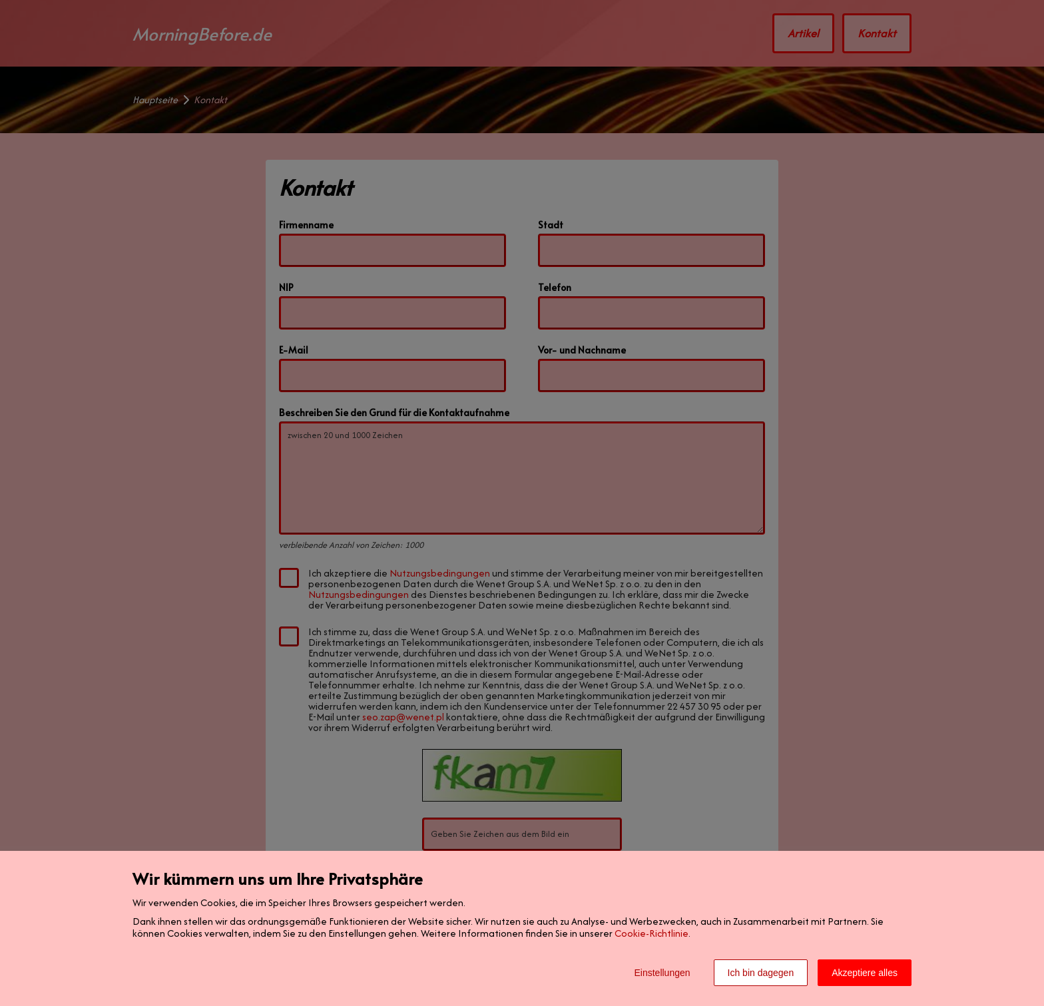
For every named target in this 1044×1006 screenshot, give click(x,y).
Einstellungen (662, 972)
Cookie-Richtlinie (651, 933)
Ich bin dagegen (761, 972)
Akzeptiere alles (865, 972)
